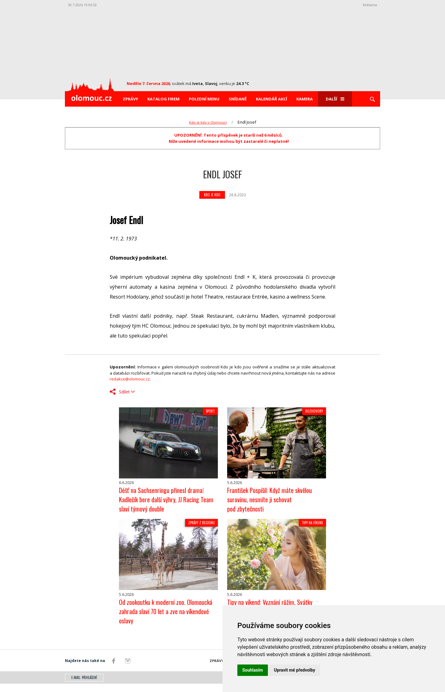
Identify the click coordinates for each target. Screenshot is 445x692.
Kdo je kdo (212, 194)
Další (335, 99)
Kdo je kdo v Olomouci (208, 122)
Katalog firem (163, 99)
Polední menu (204, 99)
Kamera (304, 99)
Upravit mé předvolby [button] (294, 670)
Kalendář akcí (271, 99)
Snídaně (238, 99)
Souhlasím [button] (252, 670)
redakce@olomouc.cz (130, 379)
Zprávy (130, 99)
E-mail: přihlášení (84, 685)
